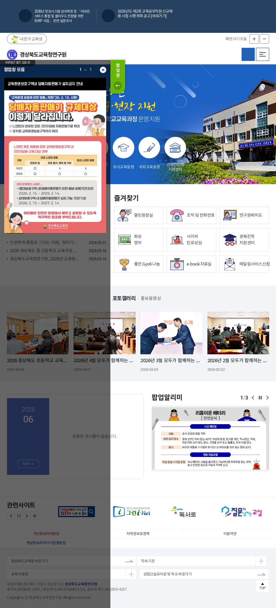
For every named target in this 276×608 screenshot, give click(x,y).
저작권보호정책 (137, 534)
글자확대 (254, 39)
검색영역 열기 (248, 54)
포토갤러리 (120, 299)
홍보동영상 (153, 298)
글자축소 (264, 39)
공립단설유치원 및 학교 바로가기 (168, 574)
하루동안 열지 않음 (17, 67)
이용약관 (230, 534)
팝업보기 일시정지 (260, 397)
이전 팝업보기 (253, 397)
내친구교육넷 (31, 39)
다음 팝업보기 (267, 397)
